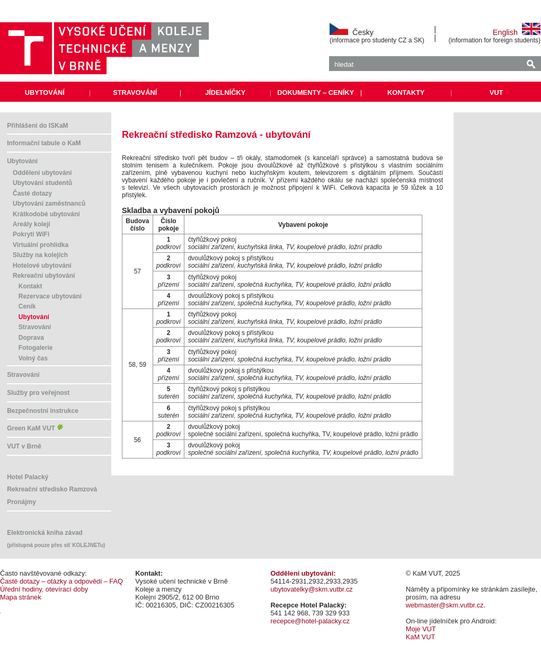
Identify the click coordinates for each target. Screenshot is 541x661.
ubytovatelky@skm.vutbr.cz (312, 589)
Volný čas (33, 358)
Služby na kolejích (40, 255)
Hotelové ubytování (42, 265)
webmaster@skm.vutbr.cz (445, 605)
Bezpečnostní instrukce (42, 411)
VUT (496, 92)
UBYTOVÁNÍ (45, 92)
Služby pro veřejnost (38, 392)
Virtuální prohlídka (40, 245)
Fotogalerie (36, 347)
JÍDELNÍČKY (225, 92)
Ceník (27, 306)
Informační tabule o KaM (44, 143)
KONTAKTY (405, 92)
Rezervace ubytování (50, 296)
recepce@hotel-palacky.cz (310, 621)
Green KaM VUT (35, 428)
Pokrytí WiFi (31, 234)
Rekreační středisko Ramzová (52, 489)
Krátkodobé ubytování (46, 214)
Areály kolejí (31, 224)
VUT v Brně (24, 446)
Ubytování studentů (42, 183)
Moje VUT (421, 629)
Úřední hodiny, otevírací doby (44, 589)
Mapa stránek (20, 597)
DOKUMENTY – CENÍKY (315, 92)
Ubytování (22, 161)
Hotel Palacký (27, 477)
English (516, 32)
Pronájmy (21, 502)
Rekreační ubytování (44, 275)
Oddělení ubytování (42, 173)
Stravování (35, 327)
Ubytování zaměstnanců (49, 203)
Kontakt (30, 286)
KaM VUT (420, 637)
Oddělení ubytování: (303, 573)
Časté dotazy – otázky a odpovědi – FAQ (61, 581)
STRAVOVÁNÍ (135, 92)
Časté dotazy (32, 193)
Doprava (31, 337)
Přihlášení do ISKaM (37, 125)
